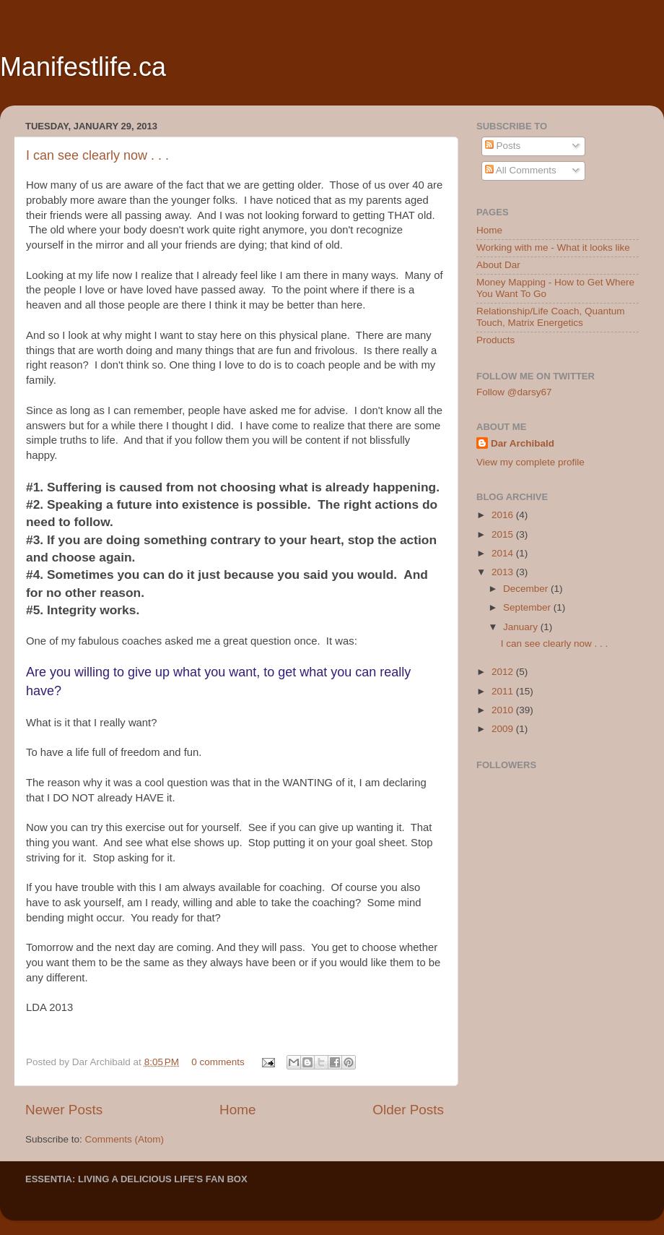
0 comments (218, 1062)
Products (495, 340)
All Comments (520, 170)
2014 (504, 553)
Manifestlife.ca (83, 67)
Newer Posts (63, 1109)
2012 (504, 671)
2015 (504, 534)
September (528, 607)
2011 (504, 691)
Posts (503, 145)
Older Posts (408, 1109)
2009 (504, 728)
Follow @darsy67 (514, 392)
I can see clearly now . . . (97, 155)
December (527, 588)
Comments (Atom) (125, 1139)
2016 (504, 514)
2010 (504, 710)
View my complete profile (530, 462)
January (522, 626)
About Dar (498, 264)
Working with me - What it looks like (553, 247)
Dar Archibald (522, 443)
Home (237, 1109)
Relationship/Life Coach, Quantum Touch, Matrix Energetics (550, 317)
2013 (504, 572)
